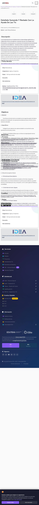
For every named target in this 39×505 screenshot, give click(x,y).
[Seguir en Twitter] (15, 354)
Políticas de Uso (7, 319)
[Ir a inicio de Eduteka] (5, 3)
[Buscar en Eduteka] (32, 2)
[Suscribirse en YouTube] (9, 354)
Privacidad (26, 363)
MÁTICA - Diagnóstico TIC (19, 292)
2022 (4, 301)
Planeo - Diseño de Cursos (19, 286)
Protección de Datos (9, 321)
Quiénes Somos (7, 316)
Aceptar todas (10, 502)
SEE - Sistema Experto (11, 267)
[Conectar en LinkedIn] (12, 354)
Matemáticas (9, 6)
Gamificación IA (19, 289)
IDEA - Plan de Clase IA (19, 280)
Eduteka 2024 (10, 298)
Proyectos (6, 259)
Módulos (6, 256)
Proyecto (3, 6)
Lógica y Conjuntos (16, 6)
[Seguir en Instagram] (6, 354)
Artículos (6, 253)
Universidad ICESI (19, 324)
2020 (5, 306)
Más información (18, 499)
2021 (4, 303)
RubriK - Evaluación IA (19, 283)
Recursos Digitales (8, 270)
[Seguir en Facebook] (3, 354)
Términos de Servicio (15, 363)
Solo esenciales (28, 502)
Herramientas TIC (8, 261)
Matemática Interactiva (9, 264)
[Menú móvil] (36, 2)
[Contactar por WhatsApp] (18, 354)
